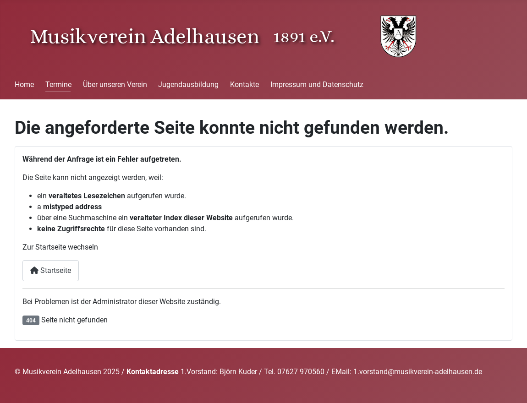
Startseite (50, 270)
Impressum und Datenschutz (316, 84)
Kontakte (244, 84)
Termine (58, 84)
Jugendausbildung (188, 84)
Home (24, 84)
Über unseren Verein (115, 84)
